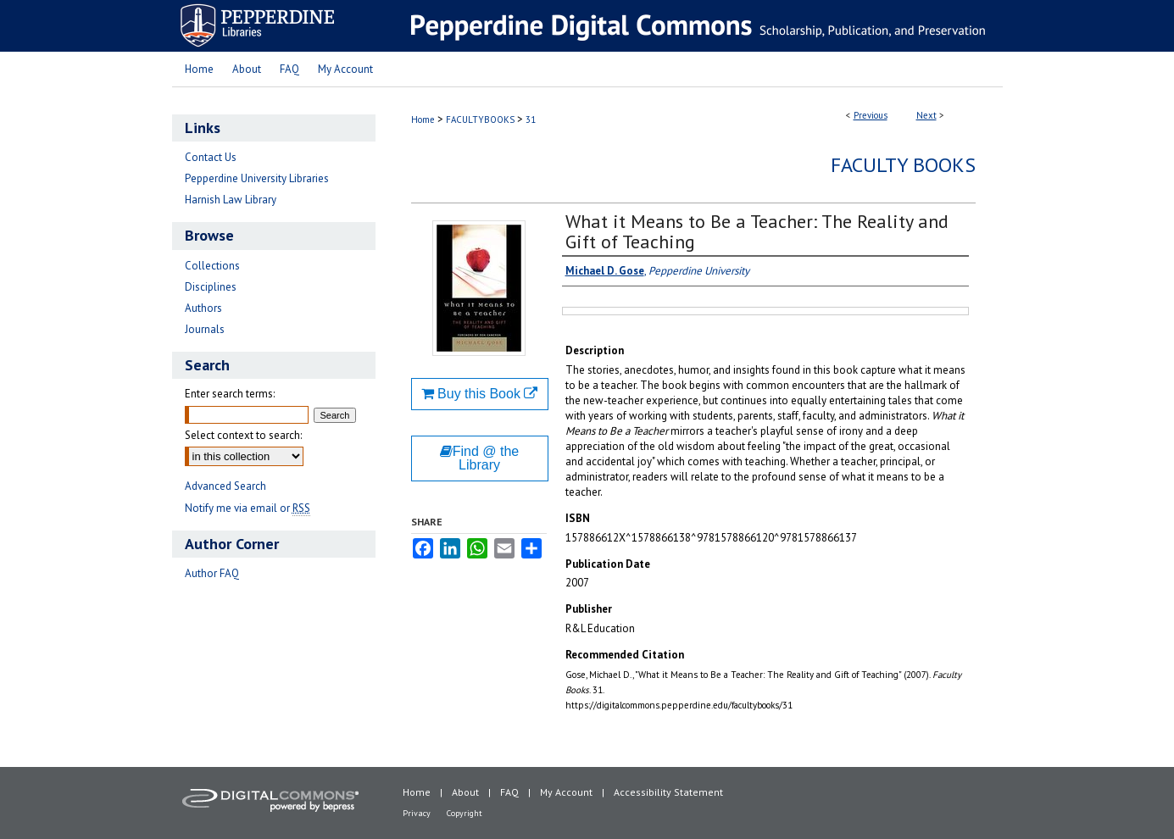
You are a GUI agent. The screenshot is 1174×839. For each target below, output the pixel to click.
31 (531, 119)
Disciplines (210, 287)
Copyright (464, 813)
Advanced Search (225, 486)
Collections (212, 265)
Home (423, 119)
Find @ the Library (480, 458)
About (465, 792)
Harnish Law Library (230, 199)
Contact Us (210, 157)
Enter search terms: (230, 393)
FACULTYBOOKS (480, 119)
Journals (205, 329)
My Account (566, 792)
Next (926, 115)
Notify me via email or (247, 508)
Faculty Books (903, 165)
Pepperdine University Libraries (257, 178)
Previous (870, 115)
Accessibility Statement (668, 792)
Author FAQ (212, 573)
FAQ (509, 792)
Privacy (417, 813)
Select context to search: (243, 435)
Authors (203, 308)
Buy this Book (479, 393)
